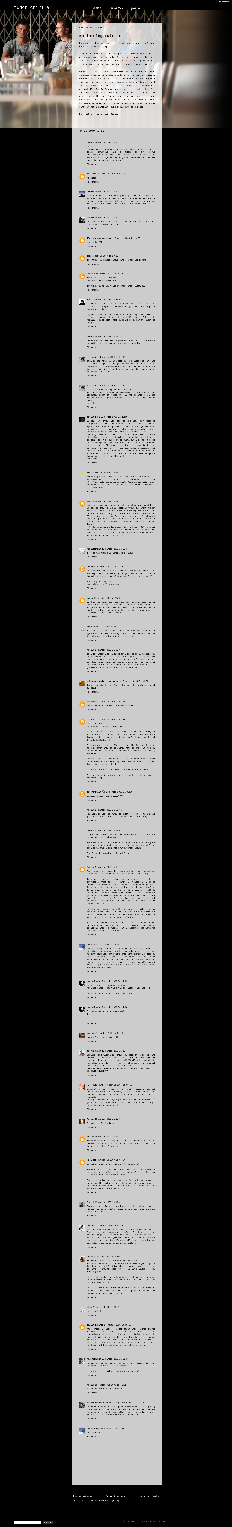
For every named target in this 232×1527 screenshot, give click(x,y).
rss (123, 1522)
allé (89, 1307)
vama (152, 1522)
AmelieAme (92, 174)
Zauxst (90, 300)
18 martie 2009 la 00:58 (118, 1085)
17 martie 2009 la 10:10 (108, 867)
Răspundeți (93, 164)
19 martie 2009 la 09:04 (111, 1160)
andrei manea (94, 1051)
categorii (117, 8)
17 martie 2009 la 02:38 (111, 720)
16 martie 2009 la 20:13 (108, 192)
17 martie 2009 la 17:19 (109, 1033)
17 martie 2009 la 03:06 (119, 792)
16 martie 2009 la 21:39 (111, 386)
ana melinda (93, 981)
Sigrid (90, 1202)
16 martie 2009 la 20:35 (126, 238)
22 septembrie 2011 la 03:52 (108, 1429)
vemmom (90, 192)
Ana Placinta (94, 1359)
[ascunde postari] (221, 2)
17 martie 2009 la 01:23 (135, 681)
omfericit (92, 702)
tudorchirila (94, 792)
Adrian (90, 1137)
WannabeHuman (94, 549)
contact (161, 1522)
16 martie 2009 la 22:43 (107, 598)
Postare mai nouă (82, 1496)
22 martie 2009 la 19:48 (107, 1257)
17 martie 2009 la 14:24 (114, 1007)
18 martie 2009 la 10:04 (108, 1119)
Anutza (90, 1119)
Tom (89, 256)
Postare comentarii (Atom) (104, 1501)
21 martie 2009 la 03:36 (109, 1225)
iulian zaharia (95, 1325)
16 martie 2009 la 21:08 (109, 274)
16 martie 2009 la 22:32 (108, 501)
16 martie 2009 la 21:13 (108, 336)
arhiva (97, 8)
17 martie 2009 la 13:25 (106, 945)
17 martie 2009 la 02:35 (111, 702)
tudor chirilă (31, 7)
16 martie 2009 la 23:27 (106, 627)
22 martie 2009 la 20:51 (106, 1307)
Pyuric (90, 867)
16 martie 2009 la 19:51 (111, 174)
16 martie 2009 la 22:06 (114, 417)
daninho (91, 1225)
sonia (90, 598)
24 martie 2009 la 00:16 (117, 1325)
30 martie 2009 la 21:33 (115, 1359)
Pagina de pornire (115, 1496)
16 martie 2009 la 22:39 (109, 567)
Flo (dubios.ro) (95, 1085)
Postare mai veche (149, 1496)
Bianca (90, 218)
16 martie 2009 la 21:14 (111, 357)
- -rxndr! (92, 357)
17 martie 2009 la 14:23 (114, 981)
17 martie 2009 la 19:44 (115, 1051)
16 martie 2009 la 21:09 (108, 300)
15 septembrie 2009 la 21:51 (110, 1385)
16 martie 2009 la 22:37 (115, 549)
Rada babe (92, 1160)
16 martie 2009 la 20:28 (108, 218)
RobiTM (90, 501)
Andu (89, 627)
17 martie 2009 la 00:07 (108, 650)
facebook (132, 1522)
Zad (89, 473)
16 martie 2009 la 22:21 (105, 473)
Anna (89, 945)
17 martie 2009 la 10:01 (108, 830)
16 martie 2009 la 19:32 (108, 143)
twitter (143, 1522)
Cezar (90, 1257)
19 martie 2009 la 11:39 (108, 1202)
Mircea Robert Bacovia (99, 1403)
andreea (91, 1033)
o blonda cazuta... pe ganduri (104, 681)
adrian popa (93, 417)
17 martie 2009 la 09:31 (108, 810)
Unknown (91, 274)
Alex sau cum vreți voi (99, 238)
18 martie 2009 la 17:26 (108, 1137)
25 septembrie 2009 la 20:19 (128, 1403)
